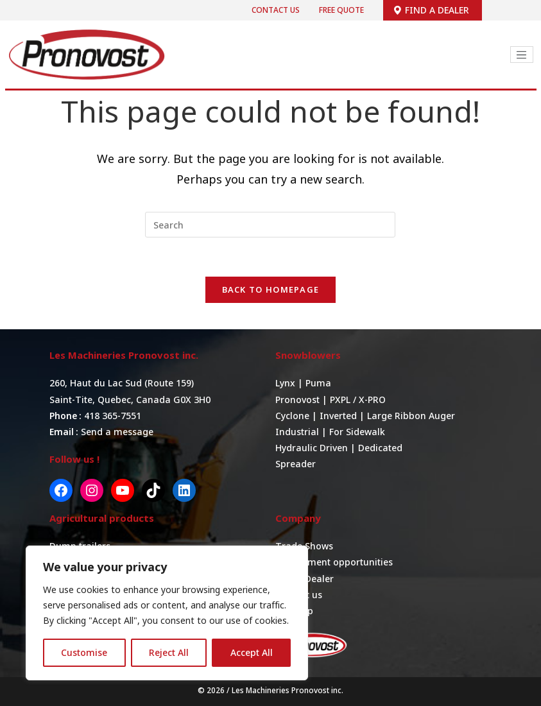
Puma (318, 383)
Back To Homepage (271, 289)
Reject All (169, 652)
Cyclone (292, 415)
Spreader (295, 464)
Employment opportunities (334, 562)
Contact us (276, 9)
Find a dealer (431, 10)
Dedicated (380, 448)
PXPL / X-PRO (358, 399)
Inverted (338, 415)
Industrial (297, 432)
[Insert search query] (270, 224)
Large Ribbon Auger (411, 415)
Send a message (117, 432)
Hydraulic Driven (311, 448)
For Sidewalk (357, 432)
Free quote (341, 9)
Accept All (251, 652)
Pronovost (297, 399)
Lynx (286, 383)
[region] (167, 613)
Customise (84, 652)
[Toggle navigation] (521, 54)
